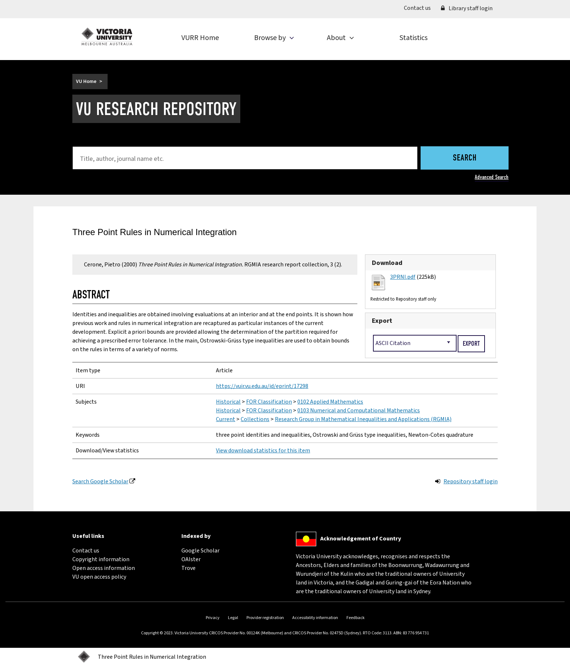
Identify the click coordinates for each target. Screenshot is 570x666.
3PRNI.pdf (403, 277)
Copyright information (100, 559)
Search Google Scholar (100, 481)
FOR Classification (269, 402)
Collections (255, 419)
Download (387, 262)
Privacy (213, 618)
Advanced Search (492, 177)
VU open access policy (99, 577)
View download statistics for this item (263, 451)
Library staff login (467, 8)
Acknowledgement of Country (360, 539)
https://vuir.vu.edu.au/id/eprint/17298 (262, 386)
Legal (233, 618)
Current (225, 419)
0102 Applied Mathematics (330, 402)
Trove (188, 568)
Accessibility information (315, 618)
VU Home (86, 81)
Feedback (355, 618)
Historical (228, 402)
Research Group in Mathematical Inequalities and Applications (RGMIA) (363, 419)
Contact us (420, 7)
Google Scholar (200, 551)
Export (382, 320)
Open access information (103, 568)
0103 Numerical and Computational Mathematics (358, 411)
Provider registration (265, 618)
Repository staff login (470, 481)
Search (465, 158)
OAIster (191, 559)
